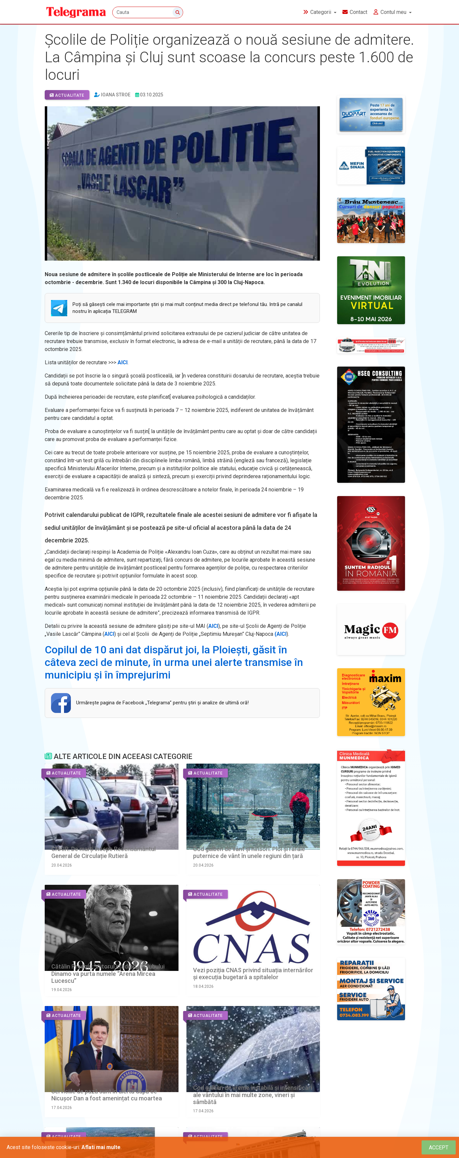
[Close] (439, 1147)
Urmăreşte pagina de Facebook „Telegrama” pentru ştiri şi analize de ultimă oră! (162, 703)
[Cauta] (148, 12)
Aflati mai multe (101, 1147)
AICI (123, 362)
